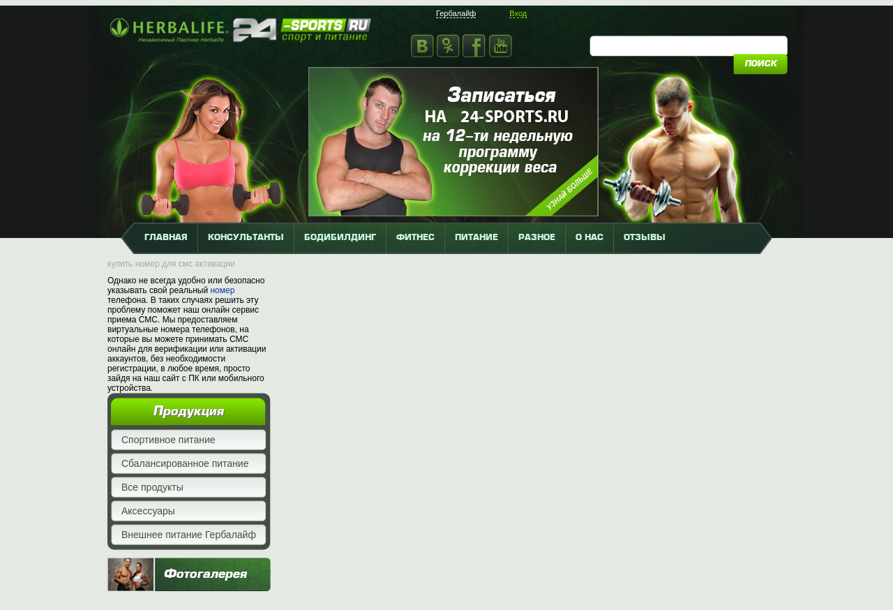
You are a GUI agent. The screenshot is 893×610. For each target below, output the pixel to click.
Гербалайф (456, 13)
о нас (589, 238)
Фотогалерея (205, 574)
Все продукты (152, 487)
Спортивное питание (168, 439)
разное (536, 238)
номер (222, 290)
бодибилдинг (340, 238)
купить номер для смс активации (171, 264)
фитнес (415, 238)
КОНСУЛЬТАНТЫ (246, 238)
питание (476, 238)
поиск (760, 64)
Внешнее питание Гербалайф (188, 534)
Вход (518, 13)
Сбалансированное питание (184, 463)
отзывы (645, 238)
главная (166, 238)
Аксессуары (148, 510)
